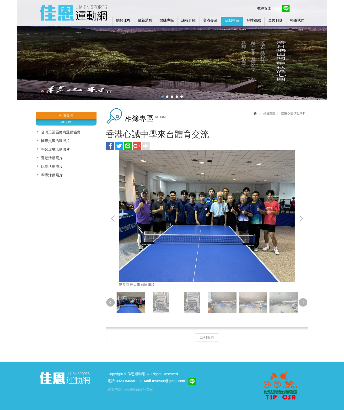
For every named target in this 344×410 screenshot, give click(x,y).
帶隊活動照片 (52, 175)
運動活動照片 (52, 158)
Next (301, 219)
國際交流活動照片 (55, 141)
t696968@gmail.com (168, 381)
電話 (111, 381)
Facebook (276, 8)
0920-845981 (126, 381)
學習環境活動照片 (55, 149)
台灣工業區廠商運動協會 (61, 132)
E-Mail (145, 381)
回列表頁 (207, 337)
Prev (113, 219)
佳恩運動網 (73, 12)
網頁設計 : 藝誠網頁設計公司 (131, 390)
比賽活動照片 (52, 166)
